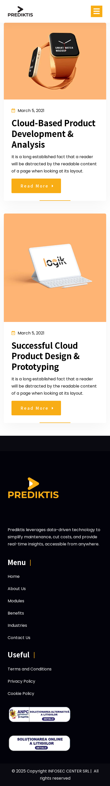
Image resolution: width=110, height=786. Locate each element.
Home (14, 576)
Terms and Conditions (30, 669)
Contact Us (19, 638)
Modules (16, 601)
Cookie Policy (21, 693)
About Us (17, 589)
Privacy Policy (21, 681)
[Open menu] (96, 11)
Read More (36, 186)
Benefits (16, 613)
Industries (17, 625)
